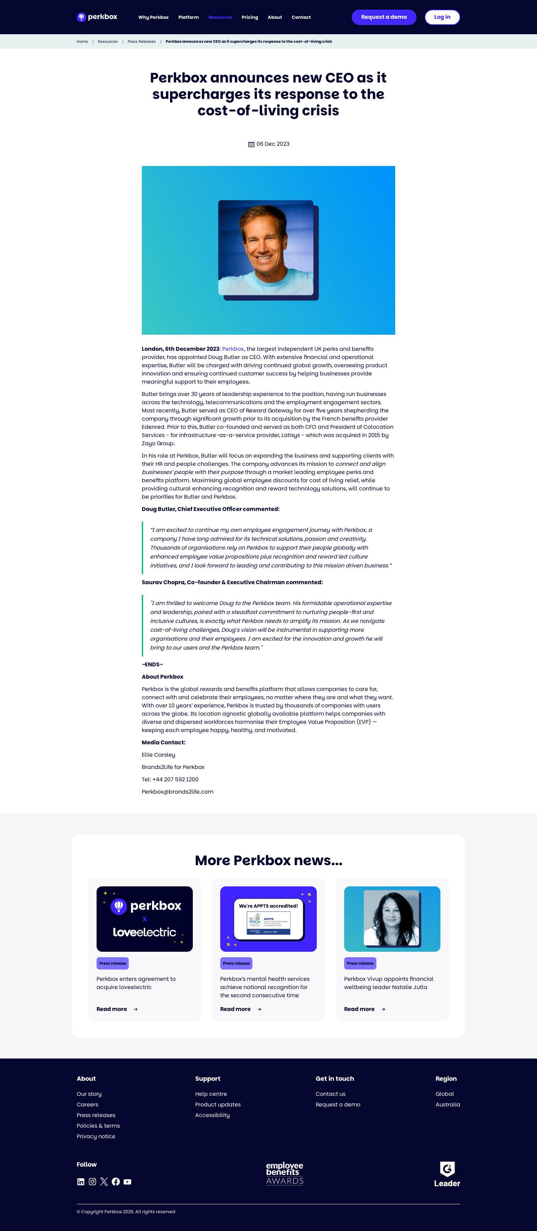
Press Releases (142, 41)
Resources (108, 41)
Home (82, 41)
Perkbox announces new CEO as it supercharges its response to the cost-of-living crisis (249, 41)
